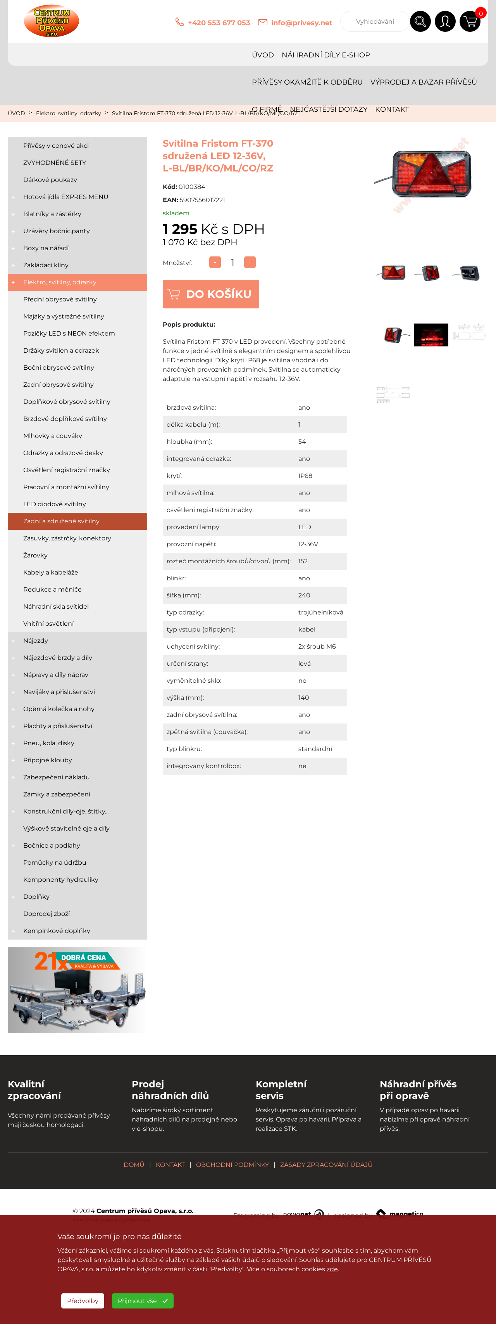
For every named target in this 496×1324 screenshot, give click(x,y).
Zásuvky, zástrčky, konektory (67, 538)
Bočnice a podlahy (51, 845)
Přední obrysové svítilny (60, 299)
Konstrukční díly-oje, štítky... (65, 811)
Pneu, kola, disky (48, 743)
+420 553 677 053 (219, 23)
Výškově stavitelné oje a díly (66, 828)
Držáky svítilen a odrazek (61, 350)
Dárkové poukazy (50, 179)
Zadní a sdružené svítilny (61, 521)
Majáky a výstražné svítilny (63, 316)
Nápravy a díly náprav (55, 674)
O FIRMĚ (385, 55)
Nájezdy (35, 640)
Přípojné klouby (47, 760)
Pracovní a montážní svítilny (66, 487)
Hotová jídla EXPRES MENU (65, 197)
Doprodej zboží (46, 913)
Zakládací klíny (46, 265)
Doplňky (36, 896)
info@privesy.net (301, 23)
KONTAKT (114, 82)
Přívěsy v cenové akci (56, 145)
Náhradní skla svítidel (56, 606)
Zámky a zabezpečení (56, 794)
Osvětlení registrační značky (66, 470)
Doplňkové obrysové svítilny (66, 401)
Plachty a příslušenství (57, 726)
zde (332, 1269)
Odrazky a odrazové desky (63, 453)
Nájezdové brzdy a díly (57, 657)
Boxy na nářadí (46, 248)
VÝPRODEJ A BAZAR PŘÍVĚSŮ (309, 55)
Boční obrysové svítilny (58, 367)
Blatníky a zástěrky (52, 214)
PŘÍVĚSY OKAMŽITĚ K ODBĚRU (193, 55)
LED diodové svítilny (54, 504)
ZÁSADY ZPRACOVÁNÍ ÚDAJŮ (326, 1164)
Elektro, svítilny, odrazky (68, 113)
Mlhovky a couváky (52, 436)
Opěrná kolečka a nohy (59, 709)
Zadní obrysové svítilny (58, 384)
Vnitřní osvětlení (48, 623)
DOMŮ (134, 1164)
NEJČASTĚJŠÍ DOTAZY (50, 82)
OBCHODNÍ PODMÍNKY (232, 1164)
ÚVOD (23, 55)
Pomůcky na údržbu (54, 862)
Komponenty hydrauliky (60, 879)
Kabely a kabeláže (50, 572)
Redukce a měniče (52, 589)
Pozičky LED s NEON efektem (69, 333)
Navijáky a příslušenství (59, 692)
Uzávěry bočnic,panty (56, 231)
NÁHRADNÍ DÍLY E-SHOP (85, 55)
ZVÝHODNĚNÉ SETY (54, 162)
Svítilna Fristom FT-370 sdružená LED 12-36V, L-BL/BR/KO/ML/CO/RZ (205, 113)
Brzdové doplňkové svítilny (65, 418)
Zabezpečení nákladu (56, 777)
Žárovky (35, 555)
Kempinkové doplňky (56, 931)
